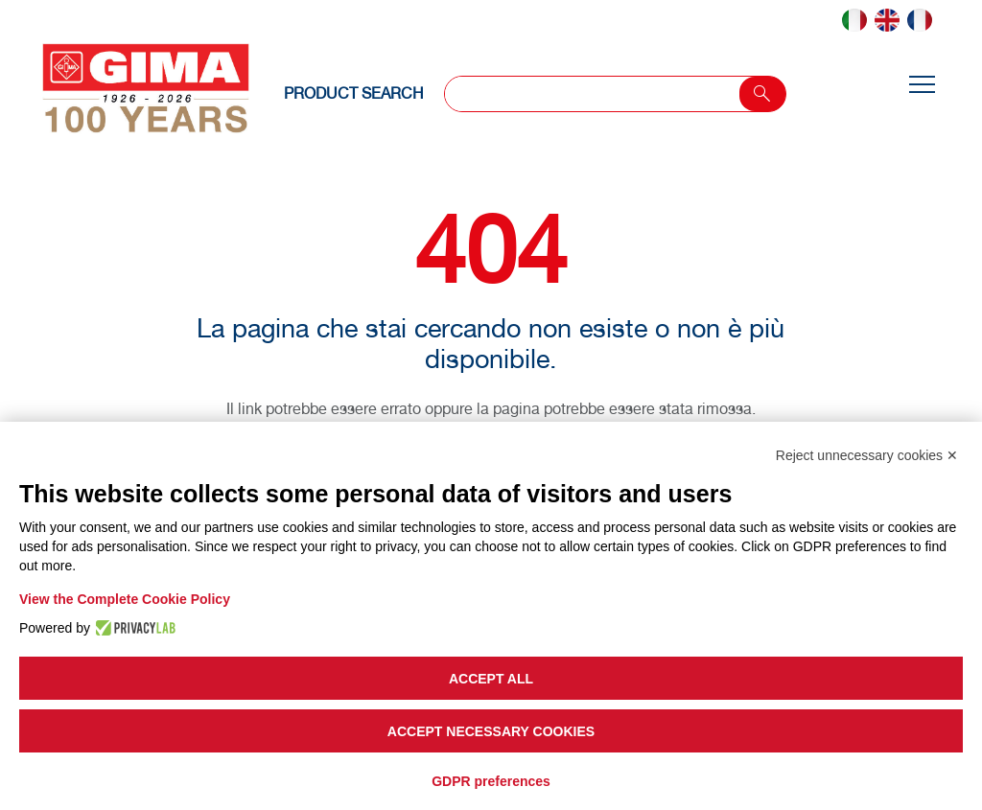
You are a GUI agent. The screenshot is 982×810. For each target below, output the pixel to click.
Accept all (491, 678)
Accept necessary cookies (491, 731)
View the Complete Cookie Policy (124, 599)
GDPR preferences (491, 781)
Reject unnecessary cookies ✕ (867, 455)
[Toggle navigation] (921, 85)
